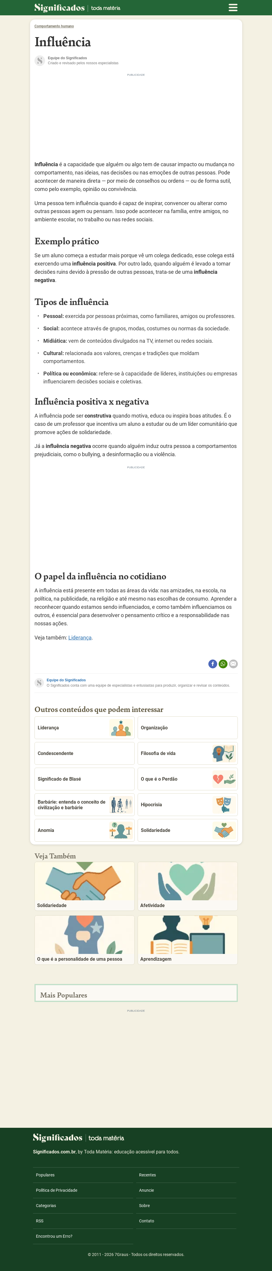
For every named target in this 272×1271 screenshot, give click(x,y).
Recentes (147, 1175)
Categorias (46, 1205)
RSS (39, 1221)
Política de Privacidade (56, 1190)
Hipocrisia (188, 805)
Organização (154, 728)
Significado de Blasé (59, 779)
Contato (146, 1221)
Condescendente (55, 753)
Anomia (85, 830)
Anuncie (146, 1190)
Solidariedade (188, 830)
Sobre (144, 1205)
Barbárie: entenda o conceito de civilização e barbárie (85, 805)
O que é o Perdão (188, 779)
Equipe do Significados (66, 680)
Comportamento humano (54, 26)
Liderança (80, 637)
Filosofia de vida (188, 753)
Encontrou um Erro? (54, 1236)
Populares (45, 1175)
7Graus (121, 1254)
